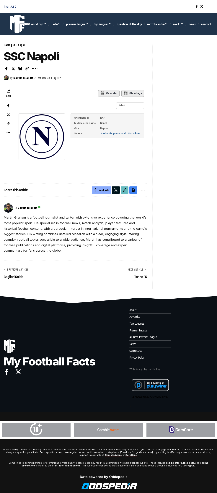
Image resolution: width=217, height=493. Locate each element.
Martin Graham (23, 78)
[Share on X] (13, 68)
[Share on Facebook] (6, 68)
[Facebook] (196, 6)
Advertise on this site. (150, 397)
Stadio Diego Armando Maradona (120, 133)
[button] (210, 6)
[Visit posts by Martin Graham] (6, 78)
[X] (201, 6)
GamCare (131, 455)
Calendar (109, 93)
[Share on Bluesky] (20, 68)
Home (7, 45)
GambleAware (113, 455)
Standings (132, 93)
